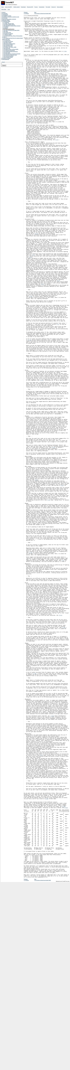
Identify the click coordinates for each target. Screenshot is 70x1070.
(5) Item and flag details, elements (9, 19)
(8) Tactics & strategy (6, 58)
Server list (53, 7)
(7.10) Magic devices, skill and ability (10, 49)
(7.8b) (52, 866)
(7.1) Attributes (6, 22)
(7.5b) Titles (5, 31)
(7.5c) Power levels (7, 32)
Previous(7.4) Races (26, 13)
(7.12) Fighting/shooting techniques (10, 51)
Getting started (16, 7)
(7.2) (37, 79)
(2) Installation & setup (6, 15)
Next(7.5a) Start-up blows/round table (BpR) (42, 13)
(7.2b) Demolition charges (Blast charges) (11, 25)
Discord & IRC (30, 7)
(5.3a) (63, 976)
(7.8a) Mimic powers (7, 42)
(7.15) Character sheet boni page (10, 54)
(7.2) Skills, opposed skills (8, 23)
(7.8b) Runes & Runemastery (9, 43)
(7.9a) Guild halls (6, 48)
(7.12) (30, 143)
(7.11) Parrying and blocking (9, 50)
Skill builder (3, 9)
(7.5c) (65, 59)
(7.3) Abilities (5, 26)
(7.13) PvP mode (6, 52)
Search (3, 62)
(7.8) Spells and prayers (8, 41)
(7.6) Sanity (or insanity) (8, 33)
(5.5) (30, 309)
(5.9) (43, 101)
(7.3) (48, 604)
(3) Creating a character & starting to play (10, 16)
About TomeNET (8, 7)
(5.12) (36, 280)
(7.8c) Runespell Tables (8, 44)
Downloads (23, 7)
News (2, 7)
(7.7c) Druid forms (6, 40)
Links (9, 9)
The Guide (48, 7)
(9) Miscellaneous (5, 59)
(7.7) (57, 390)
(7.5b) (46, 966)
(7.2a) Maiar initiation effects (9, 24)
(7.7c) (60, 744)
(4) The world (4, 18)
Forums (36, 7)
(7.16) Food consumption (8, 56)
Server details (60, 7)
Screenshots (41, 7)
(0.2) (58, 337)
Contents (3, 12)
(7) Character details (6, 21)
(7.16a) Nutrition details (8, 57)
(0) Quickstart (4, 13)
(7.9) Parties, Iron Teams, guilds (9, 47)
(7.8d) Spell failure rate (7, 46)
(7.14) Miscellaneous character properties (11, 53)
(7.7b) (29, 409)
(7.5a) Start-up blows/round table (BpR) (11, 30)
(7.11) (66, 977)
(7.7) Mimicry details (7, 34)
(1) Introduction (5, 14)
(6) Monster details (6, 20)
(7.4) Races (5, 28)
